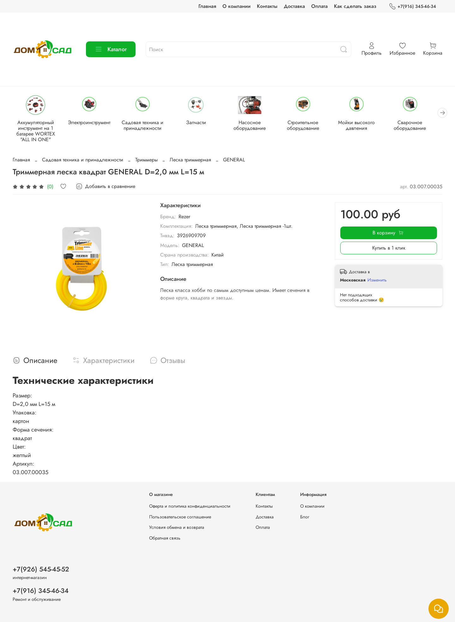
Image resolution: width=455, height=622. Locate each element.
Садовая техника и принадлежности (146, 125)
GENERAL (234, 160)
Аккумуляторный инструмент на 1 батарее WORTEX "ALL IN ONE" (36, 131)
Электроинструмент (91, 122)
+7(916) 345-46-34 (412, 6)
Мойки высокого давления (364, 125)
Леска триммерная (190, 160)
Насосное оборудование (255, 125)
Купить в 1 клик (388, 248)
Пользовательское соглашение (180, 517)
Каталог (111, 49)
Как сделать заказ (355, 6)
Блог (304, 517)
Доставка (294, 6)
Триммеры (146, 160)
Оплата (319, 6)
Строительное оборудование (310, 125)
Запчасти (200, 122)
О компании (236, 6)
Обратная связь (164, 538)
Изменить (377, 280)
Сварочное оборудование (419, 125)
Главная (207, 6)
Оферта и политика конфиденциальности (189, 506)
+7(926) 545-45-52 (41, 569)
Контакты (267, 6)
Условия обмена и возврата (176, 527)
